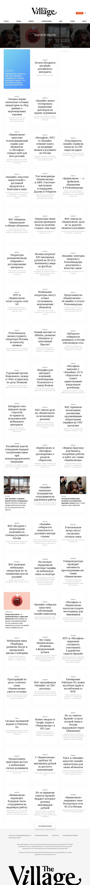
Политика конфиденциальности (20, 835)
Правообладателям (41, 835)
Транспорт (73, 524)
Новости (45, 60)
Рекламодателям (14, 838)
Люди (18, 21)
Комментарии (8, 612)
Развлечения (47, 21)
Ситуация (17, 443)
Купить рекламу (64, 51)
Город (6, 21)
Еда (60, 21)
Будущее (63, 496)
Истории (7, 496)
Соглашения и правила (70, 835)
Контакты (55, 835)
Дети (84, 21)
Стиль (72, 21)
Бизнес (31, 21)
